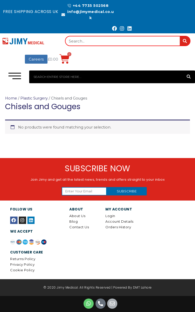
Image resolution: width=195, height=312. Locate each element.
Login (110, 216)
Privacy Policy (22, 264)
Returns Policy (22, 259)
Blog (73, 221)
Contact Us (79, 227)
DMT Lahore (142, 287)
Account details (119, 221)
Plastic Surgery (34, 98)
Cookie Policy (22, 270)
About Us (77, 216)
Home (11, 98)
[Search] (185, 41)
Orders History (118, 227)
